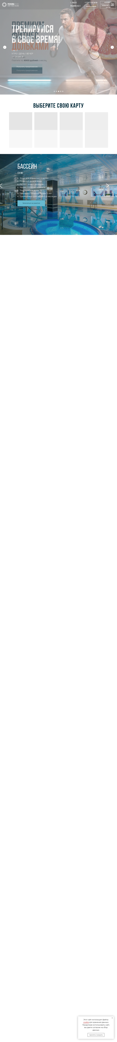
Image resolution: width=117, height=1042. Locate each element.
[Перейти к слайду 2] (56, 91)
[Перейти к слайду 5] (62, 91)
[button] (91, 7)
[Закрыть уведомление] (112, 1018)
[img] (10, 4)
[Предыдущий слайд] (4, 47)
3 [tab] (63, 199)
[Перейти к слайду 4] (60, 91)
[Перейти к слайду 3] (58, 91)
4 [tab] (67, 199)
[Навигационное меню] (112, 5)
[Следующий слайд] (112, 47)
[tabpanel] (58, 194)
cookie (86, 1022)
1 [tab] (54, 199)
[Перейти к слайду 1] (54, 91)
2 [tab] (59, 199)
